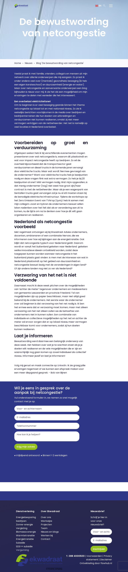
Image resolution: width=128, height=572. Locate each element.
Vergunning (22, 550)
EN (98, 5)
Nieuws (28, 63)
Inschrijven (99, 549)
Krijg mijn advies (26, 446)
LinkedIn (61, 365)
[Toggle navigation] (111, 6)
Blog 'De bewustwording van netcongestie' (60, 63)
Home (17, 63)
